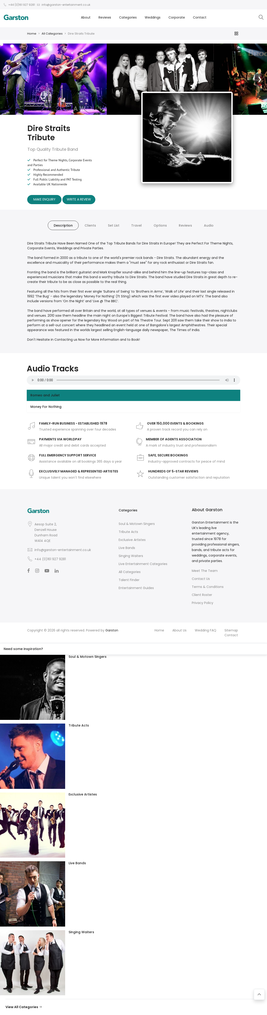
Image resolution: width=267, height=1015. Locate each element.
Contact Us (201, 578)
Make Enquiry (44, 199)
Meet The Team (205, 570)
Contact (199, 17)
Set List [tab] (113, 225)
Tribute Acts (128, 531)
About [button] (86, 17)
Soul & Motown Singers (137, 523)
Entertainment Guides (136, 588)
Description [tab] (63, 225)
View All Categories (23, 1007)
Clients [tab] (90, 225)
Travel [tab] (136, 225)
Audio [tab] (209, 225)
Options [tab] (160, 225)
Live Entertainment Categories (143, 564)
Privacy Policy (202, 603)
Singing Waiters (131, 556)
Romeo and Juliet (45, 395)
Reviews (105, 17)
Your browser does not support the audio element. (133, 380)
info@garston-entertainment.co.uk (63, 550)
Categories (128, 17)
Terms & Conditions (208, 586)
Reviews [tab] (185, 225)
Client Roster (202, 595)
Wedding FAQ (205, 630)
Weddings (152, 17)
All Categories (52, 33)
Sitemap (231, 630)
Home (31, 33)
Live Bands (127, 548)
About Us (179, 630)
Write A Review (79, 199)
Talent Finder (129, 580)
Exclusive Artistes (132, 540)
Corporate (176, 17)
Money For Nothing (45, 406)
